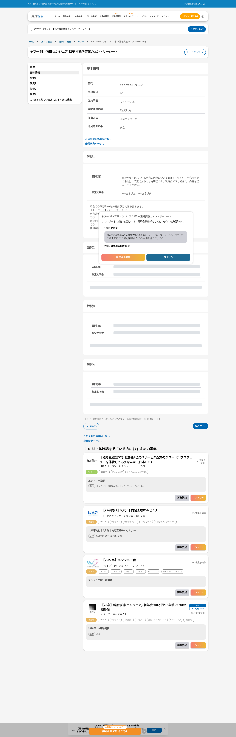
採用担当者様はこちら (194, 4)
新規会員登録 (123, 257)
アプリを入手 (197, 29)
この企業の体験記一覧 (99, 139)
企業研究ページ (95, 144)
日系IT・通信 (65, 42)
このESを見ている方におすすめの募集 (51, 99)
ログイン (168, 257)
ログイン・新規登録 (190, 16)
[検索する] (203, 16)
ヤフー (81, 42)
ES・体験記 (46, 42)
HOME (31, 42)
